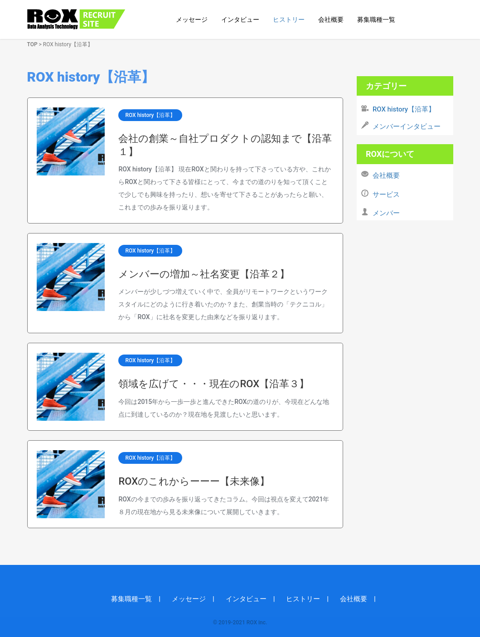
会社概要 (331, 19)
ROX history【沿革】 (150, 115)
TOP (32, 44)
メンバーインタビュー (407, 126)
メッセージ (192, 19)
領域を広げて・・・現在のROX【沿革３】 (213, 383)
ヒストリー (289, 19)
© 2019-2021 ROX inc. (240, 622)
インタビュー (240, 19)
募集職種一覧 (376, 19)
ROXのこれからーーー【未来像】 (194, 481)
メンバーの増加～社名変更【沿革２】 (204, 274)
